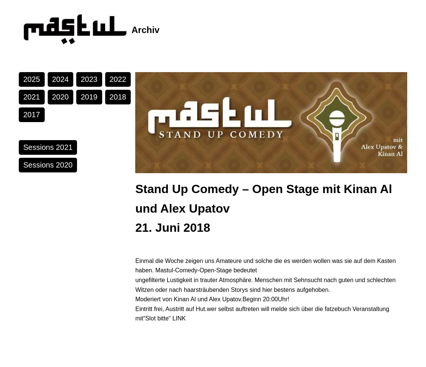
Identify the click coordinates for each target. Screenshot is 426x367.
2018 (118, 97)
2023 (89, 79)
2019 (89, 97)
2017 (31, 114)
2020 (60, 97)
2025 (31, 79)
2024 (60, 79)
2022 (118, 79)
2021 (31, 97)
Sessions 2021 (48, 147)
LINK (179, 318)
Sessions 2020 (48, 165)
